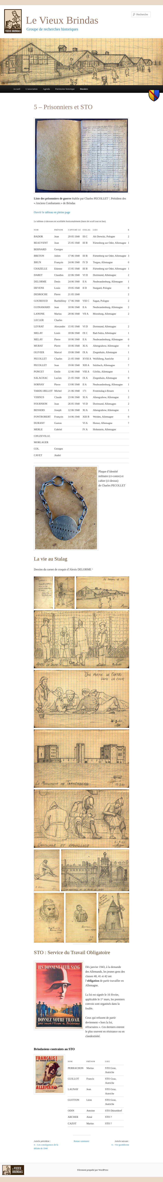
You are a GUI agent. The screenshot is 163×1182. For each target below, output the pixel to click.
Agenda (46, 89)
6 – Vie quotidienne (120, 1144)
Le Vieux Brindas (62, 20)
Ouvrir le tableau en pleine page (52, 212)
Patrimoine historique (64, 89)
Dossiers (84, 89)
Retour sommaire (81, 1141)
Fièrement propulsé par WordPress (92, 1170)
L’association (31, 89)
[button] (43, 593)
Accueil (16, 89)
